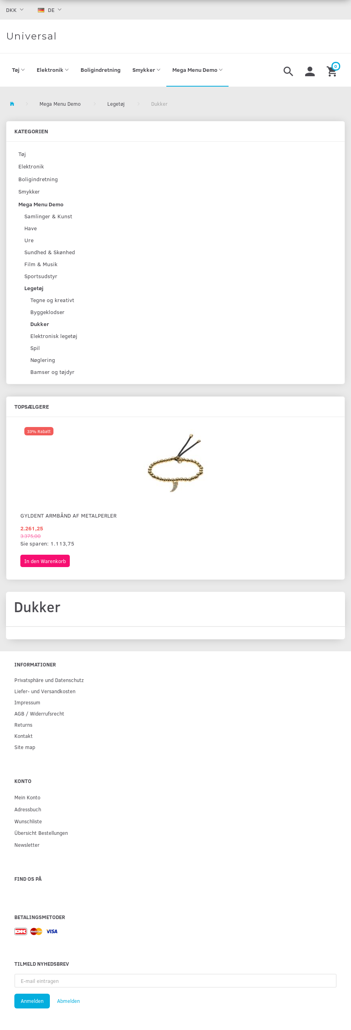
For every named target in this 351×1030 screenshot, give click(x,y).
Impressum (27, 702)
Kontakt (23, 735)
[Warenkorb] (333, 70)
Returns (23, 724)
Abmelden (68, 1000)
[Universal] (31, 36)
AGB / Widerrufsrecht (39, 713)
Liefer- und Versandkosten (44, 691)
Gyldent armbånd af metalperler (68, 515)
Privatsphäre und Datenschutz (49, 679)
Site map (24, 746)
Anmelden (32, 1000)
